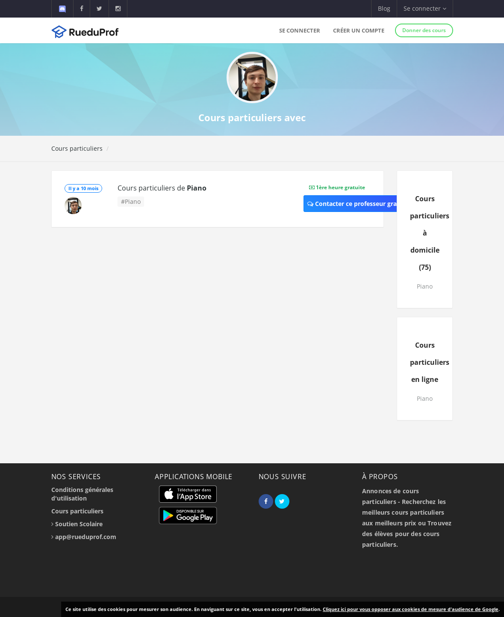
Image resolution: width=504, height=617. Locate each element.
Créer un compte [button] (358, 30)
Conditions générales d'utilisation (82, 494)
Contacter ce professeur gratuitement (367, 204)
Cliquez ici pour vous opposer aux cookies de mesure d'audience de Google (410, 609)
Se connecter (299, 30)
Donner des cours (424, 30)
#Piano (131, 201)
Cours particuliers (77, 148)
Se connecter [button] (425, 8)
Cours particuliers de (162, 188)
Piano (425, 286)
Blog (384, 8)
